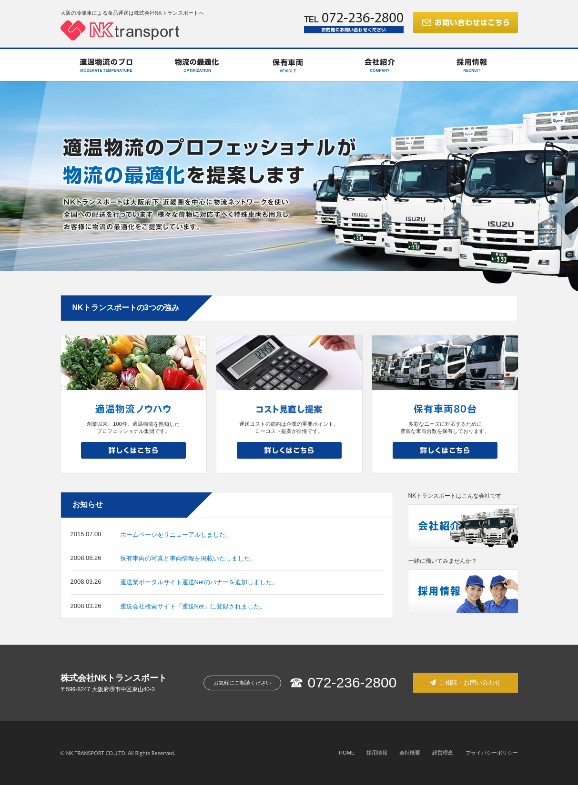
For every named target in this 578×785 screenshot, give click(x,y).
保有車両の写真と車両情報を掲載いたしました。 (188, 558)
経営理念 (442, 753)
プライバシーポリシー (492, 753)
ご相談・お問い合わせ (465, 682)
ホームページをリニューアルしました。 (176, 534)
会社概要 (409, 753)
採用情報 (376, 753)
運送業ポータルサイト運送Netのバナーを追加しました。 (199, 582)
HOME (347, 753)
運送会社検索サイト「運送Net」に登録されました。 (193, 606)
